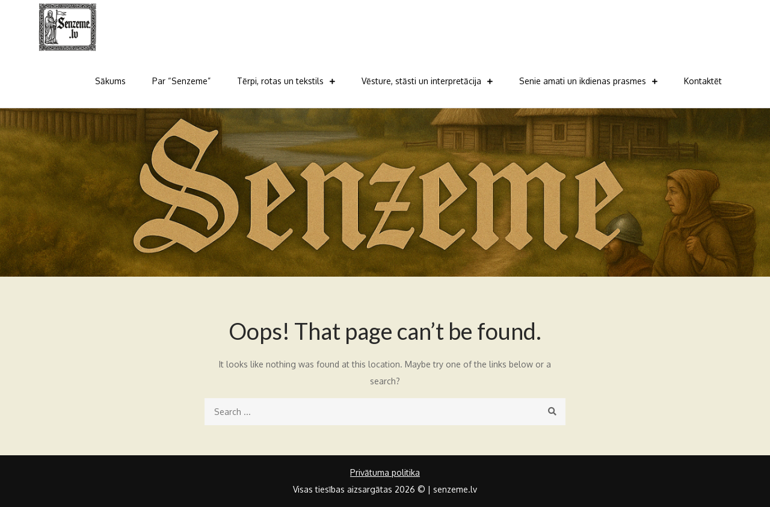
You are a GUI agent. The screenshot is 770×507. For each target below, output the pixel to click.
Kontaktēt (703, 81)
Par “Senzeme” (181, 81)
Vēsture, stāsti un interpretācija (421, 81)
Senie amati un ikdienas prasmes (582, 81)
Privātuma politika (385, 472)
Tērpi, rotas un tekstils (280, 81)
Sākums (110, 81)
